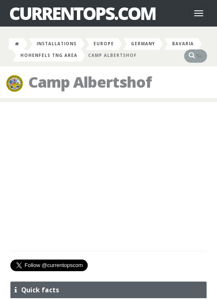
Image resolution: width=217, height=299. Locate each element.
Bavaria (183, 44)
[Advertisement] (108, 168)
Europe (104, 44)
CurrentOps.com (82, 13)
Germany (143, 44)
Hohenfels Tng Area (48, 55)
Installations (56, 44)
